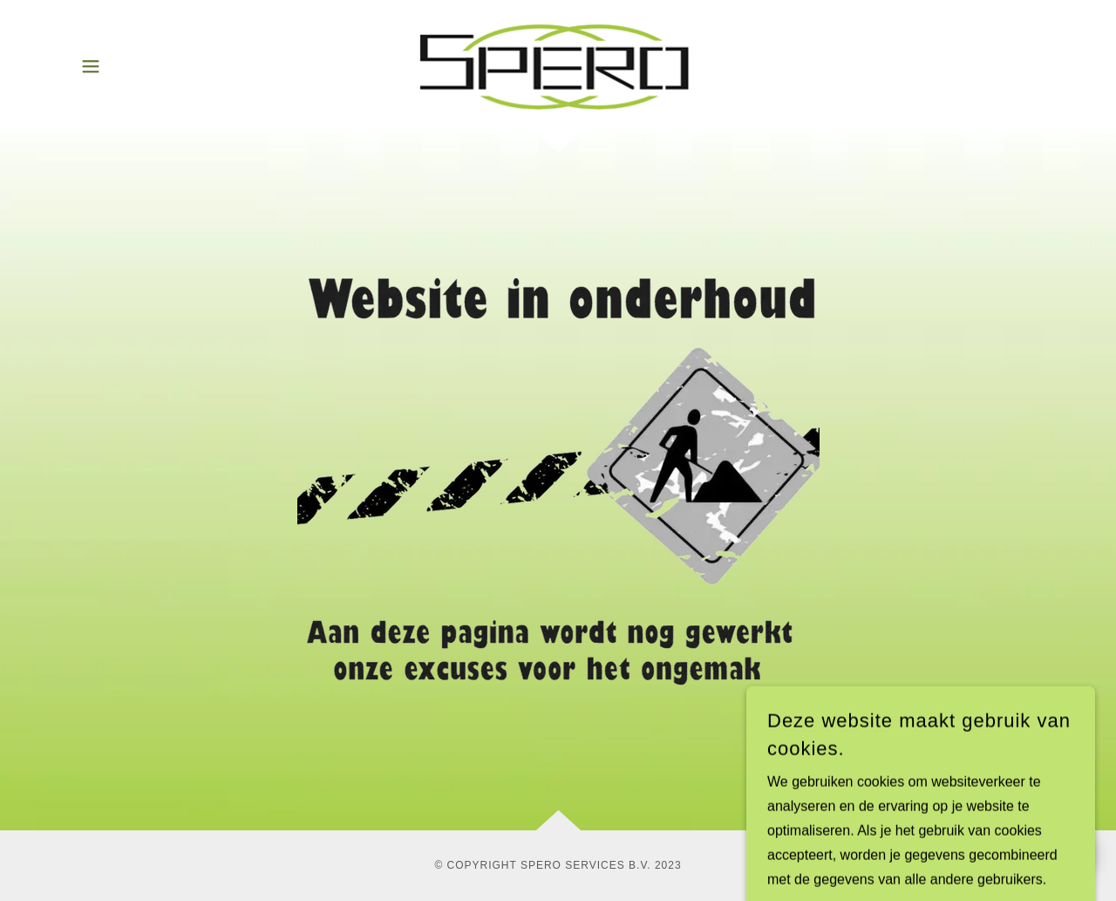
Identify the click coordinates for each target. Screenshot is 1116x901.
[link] (558, 65)
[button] (90, 66)
